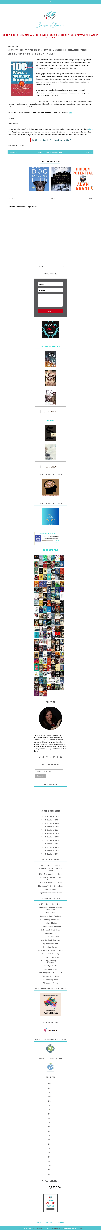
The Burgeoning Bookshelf (50, 973)
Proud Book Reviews (50, 957)
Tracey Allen (46, 536)
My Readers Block (50, 943)
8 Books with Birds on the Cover (50, 869)
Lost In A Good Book (50, 937)
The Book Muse (50, 969)
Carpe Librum (37, 1228)
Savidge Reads (50, 966)
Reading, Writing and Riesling (50, 961)
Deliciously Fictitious (50, 930)
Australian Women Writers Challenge (50, 908)
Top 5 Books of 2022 (50, 827)
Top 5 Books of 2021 (50, 830)
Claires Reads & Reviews (50, 926)
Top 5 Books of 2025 (50, 816)
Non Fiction (49, 152)
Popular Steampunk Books (50, 893)
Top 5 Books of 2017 (50, 844)
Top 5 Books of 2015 (50, 851)
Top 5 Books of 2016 (50, 847)
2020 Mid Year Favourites (50, 874)
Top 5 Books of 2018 (50, 840)
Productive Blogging (50, 954)
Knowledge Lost (50, 933)
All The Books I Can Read (50, 904)
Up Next (50, 420)
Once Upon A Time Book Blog (50, 950)
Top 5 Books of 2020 (50, 833)
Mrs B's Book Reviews (50, 940)
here (70, 112)
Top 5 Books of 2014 (50, 854)
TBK (80, 1228)
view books (57, 544)
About (49, 1223)
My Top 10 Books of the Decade (50, 878)
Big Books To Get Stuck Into (50, 886)
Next (91, 198)
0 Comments (14, 152)
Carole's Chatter (50, 923)
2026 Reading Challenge (47, 533)
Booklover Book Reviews (50, 916)
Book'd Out (50, 913)
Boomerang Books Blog (50, 919)
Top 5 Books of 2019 (50, 837)
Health (41, 152)
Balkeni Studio (58, 1228)
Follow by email (51, 764)
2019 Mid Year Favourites (50, 882)
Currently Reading (50, 346)
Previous (11, 198)
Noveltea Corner (50, 947)
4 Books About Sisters (50, 865)
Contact (60, 1223)
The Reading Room (50, 979)
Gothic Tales (50, 889)
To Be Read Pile (50, 550)
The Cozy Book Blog (50, 976)
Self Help (59, 152)
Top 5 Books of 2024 (50, 820)
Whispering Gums (50, 983)
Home (52, 198)
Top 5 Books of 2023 (50, 823)
